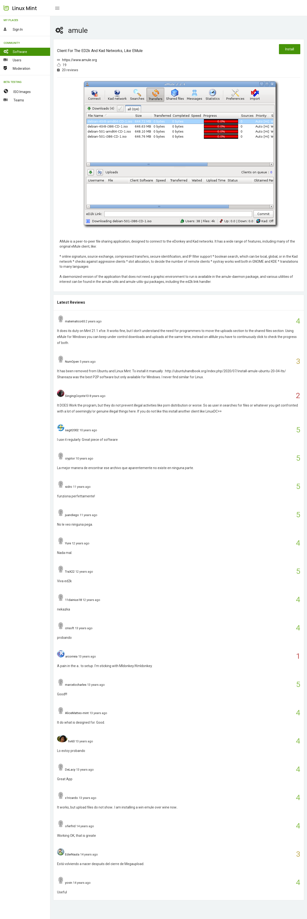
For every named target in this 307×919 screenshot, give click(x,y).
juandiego (72, 515)
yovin (68, 882)
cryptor (70, 458)
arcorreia (71, 656)
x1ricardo (71, 798)
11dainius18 (73, 600)
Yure (68, 543)
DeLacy (70, 769)
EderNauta (72, 854)
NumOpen (72, 361)
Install (289, 49)
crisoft (69, 628)
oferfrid (70, 826)
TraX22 (70, 571)
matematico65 (75, 321)
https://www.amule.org (79, 60)
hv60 (71, 741)
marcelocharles (75, 684)
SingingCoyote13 (77, 396)
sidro (68, 487)
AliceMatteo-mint (77, 713)
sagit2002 (72, 430)
